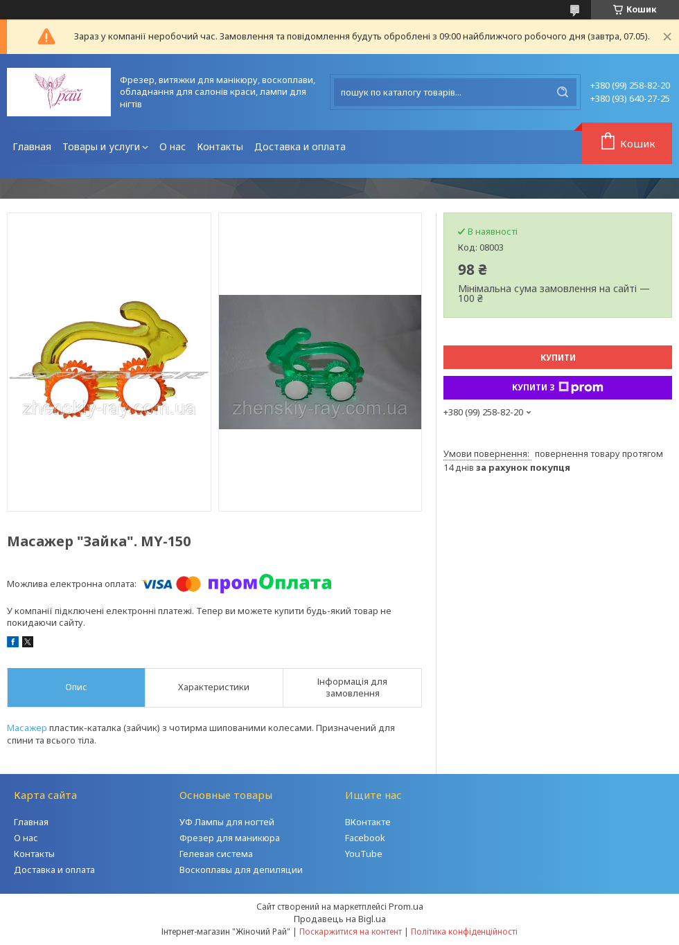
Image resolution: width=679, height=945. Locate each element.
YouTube (363, 853)
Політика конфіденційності (464, 931)
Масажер (27, 727)
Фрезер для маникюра (229, 837)
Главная (31, 146)
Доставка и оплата (300, 146)
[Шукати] (562, 92)
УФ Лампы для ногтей (226, 822)
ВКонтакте (368, 822)
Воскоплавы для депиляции (241, 869)
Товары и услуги (101, 146)
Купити (558, 357)
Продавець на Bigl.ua (340, 918)
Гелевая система (216, 853)
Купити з (557, 387)
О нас (172, 146)
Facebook (365, 837)
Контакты (220, 146)
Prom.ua (406, 906)
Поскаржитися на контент (350, 931)
